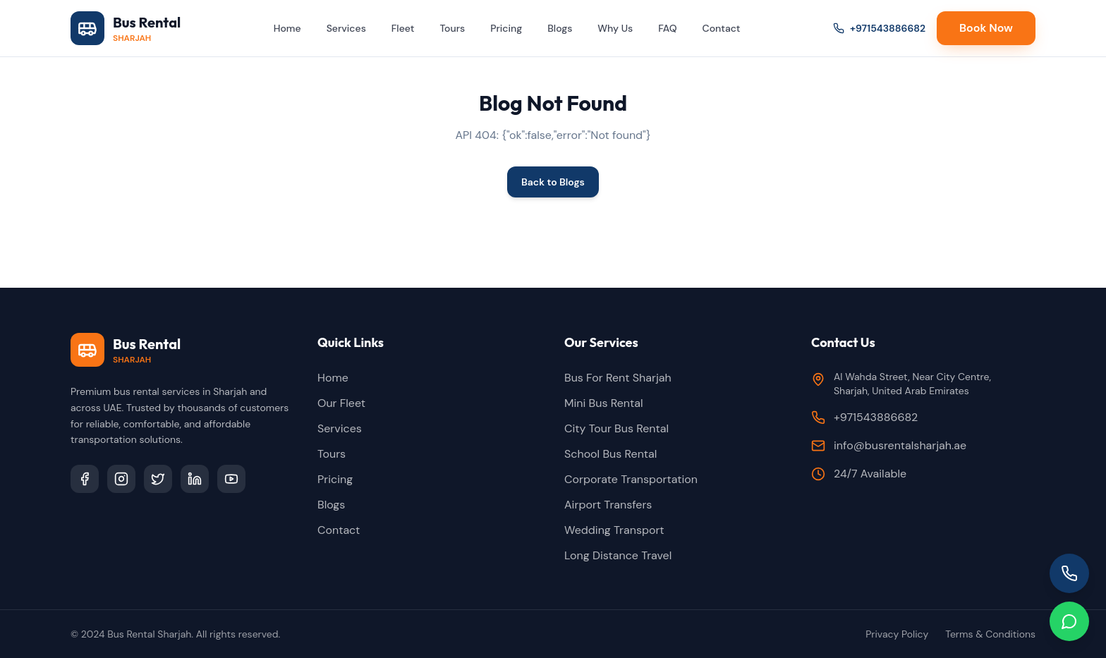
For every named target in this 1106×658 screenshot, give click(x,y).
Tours (452, 28)
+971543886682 (879, 28)
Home (287, 28)
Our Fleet (341, 403)
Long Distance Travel (618, 555)
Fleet (403, 28)
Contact (722, 28)
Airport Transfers (608, 504)
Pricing (506, 28)
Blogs (559, 28)
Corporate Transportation (631, 479)
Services (346, 28)
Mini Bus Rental (603, 403)
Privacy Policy (896, 634)
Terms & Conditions (990, 634)
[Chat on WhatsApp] (1069, 621)
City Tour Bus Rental (616, 428)
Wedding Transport (614, 530)
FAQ (667, 28)
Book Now (986, 27)
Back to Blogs (553, 182)
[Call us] (1069, 573)
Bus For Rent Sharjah (618, 377)
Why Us (615, 28)
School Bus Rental (610, 453)
